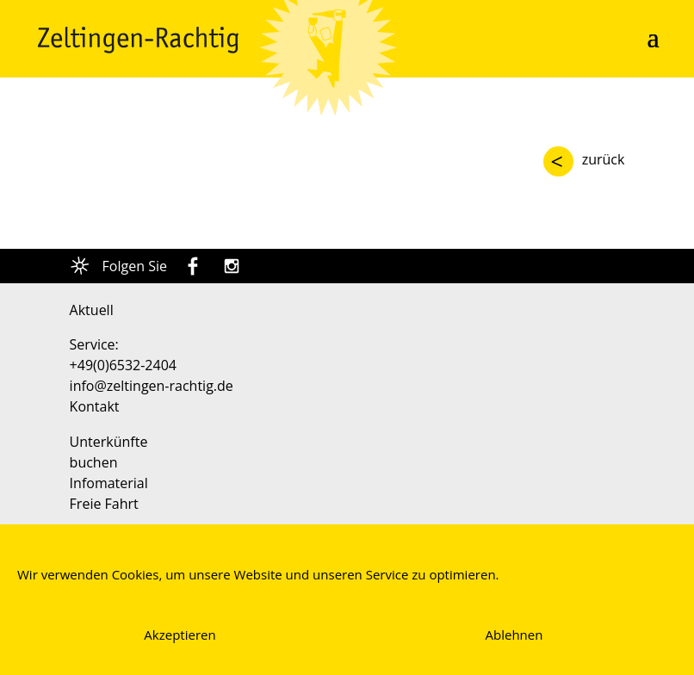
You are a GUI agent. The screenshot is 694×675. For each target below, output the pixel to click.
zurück (603, 159)
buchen (94, 462)
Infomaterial (109, 483)
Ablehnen (514, 634)
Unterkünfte (109, 441)
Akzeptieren (179, 634)
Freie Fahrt (104, 503)
